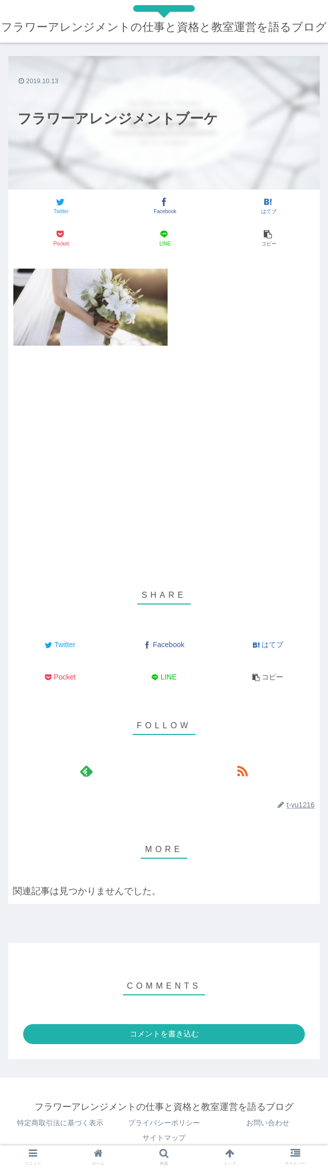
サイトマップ (164, 1138)
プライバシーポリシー (164, 1123)
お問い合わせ (267, 1123)
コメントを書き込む (164, 1033)
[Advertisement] (164, 435)
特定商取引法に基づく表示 (60, 1123)
